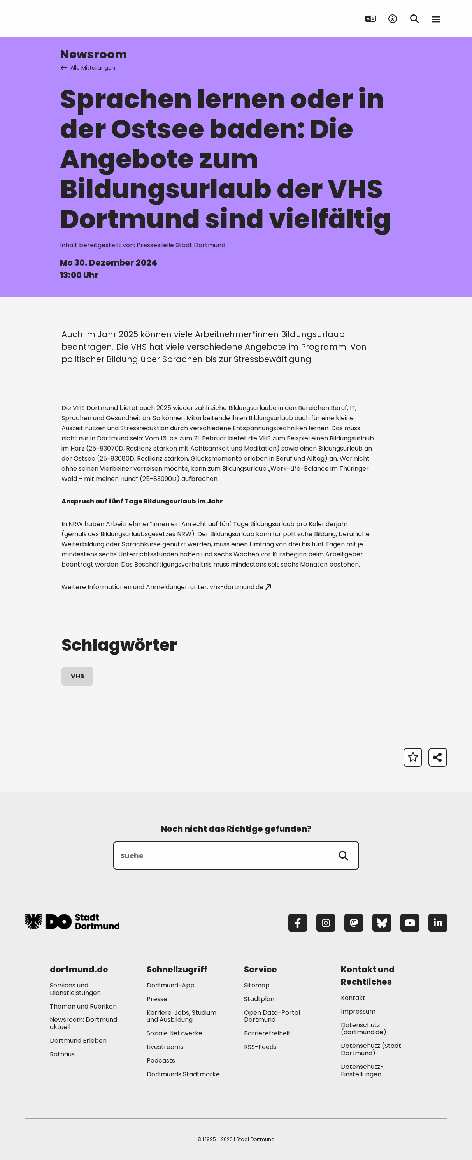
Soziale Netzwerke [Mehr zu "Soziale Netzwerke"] (174, 1033)
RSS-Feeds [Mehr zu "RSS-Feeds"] (260, 1046)
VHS (77, 676)
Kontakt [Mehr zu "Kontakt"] (353, 997)
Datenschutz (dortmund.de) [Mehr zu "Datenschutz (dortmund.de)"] (363, 1029)
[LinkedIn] (437, 923)
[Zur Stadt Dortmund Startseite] (73, 18)
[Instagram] (325, 923)
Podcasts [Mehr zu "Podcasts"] (161, 1060)
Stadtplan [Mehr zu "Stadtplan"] (259, 999)
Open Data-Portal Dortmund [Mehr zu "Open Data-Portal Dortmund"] (272, 1016)
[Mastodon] (353, 923)
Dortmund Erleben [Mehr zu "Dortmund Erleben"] (78, 1040)
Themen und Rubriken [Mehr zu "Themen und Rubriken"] (83, 1006)
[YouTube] (409, 923)
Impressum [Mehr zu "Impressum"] (358, 1011)
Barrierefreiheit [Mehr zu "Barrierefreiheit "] (267, 1033)
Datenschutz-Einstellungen (362, 1070)
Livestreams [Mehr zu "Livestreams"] (165, 1046)
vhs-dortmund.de (240, 587)
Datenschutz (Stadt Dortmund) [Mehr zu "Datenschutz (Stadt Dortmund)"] (371, 1049)
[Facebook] (297, 923)
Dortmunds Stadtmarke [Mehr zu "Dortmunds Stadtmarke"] (183, 1074)
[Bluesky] (381, 923)
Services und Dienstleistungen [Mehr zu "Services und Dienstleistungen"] (75, 989)
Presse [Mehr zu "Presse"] (157, 999)
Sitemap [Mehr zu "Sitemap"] (257, 985)
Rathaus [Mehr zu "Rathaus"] (62, 1054)
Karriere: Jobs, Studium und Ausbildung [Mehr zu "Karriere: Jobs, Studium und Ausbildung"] (181, 1016)
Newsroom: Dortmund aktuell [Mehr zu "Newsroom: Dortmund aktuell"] (83, 1023)
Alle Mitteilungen (88, 68)
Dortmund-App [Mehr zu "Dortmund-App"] (171, 985)
